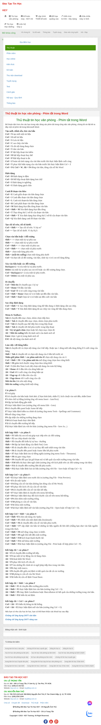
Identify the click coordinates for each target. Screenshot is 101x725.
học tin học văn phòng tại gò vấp (16, 657)
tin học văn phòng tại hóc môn (41, 657)
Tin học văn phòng (13, 17)
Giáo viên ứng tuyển (71, 32)
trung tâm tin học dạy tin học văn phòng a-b (46, 661)
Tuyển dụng (57, 32)
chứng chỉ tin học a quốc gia (37, 648)
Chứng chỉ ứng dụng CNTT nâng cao (21, 619)
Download (25, 703)
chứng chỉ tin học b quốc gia (65, 657)
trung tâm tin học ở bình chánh (83, 666)
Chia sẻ (7, 703)
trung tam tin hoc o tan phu (14, 648)
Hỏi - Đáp (84, 32)
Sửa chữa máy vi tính (84, 17)
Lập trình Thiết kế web (41, 17)
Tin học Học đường (9, 25)
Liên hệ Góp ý (21, 25)
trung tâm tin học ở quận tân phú (16, 661)
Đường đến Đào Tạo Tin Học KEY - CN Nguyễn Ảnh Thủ (34, 707)
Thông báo (46, 32)
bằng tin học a (55, 648)
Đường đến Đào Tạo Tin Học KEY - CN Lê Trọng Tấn (33, 711)
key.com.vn (14, 688)
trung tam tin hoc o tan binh (14, 666)
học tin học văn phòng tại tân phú (17, 653)
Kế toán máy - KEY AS (27, 17)
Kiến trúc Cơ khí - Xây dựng (69, 17)
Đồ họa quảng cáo (54, 17)
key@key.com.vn (31, 688)
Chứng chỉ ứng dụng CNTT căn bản (20, 615)
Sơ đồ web (36, 32)
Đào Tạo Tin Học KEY (12, 7)
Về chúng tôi (25, 32)
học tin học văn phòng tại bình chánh (71, 653)
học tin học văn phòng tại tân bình (43, 653)
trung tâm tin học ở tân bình (74, 661)
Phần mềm (44, 703)
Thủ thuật (34, 703)
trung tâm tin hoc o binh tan (36, 666)
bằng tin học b (68, 648)
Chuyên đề (16, 703)
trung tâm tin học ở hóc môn (59, 666)
